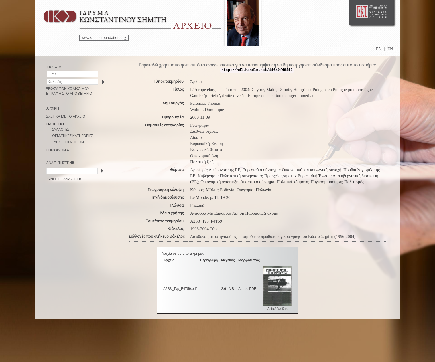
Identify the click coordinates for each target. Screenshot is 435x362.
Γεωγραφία (199, 125)
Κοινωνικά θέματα (206, 149)
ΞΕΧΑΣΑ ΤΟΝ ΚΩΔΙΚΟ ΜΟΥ (67, 88)
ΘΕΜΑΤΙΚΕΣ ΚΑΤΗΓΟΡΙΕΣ (72, 135)
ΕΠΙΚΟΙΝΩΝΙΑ (57, 150)
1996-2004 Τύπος (205, 228)
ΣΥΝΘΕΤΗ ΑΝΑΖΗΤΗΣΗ (65, 178)
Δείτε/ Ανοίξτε (277, 309)
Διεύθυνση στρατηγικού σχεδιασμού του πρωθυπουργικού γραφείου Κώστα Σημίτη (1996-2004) (273, 236)
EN (390, 49)
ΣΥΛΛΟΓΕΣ (60, 129)
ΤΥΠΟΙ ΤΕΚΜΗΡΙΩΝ (68, 142)
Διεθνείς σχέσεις (204, 131)
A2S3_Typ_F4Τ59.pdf (180, 289)
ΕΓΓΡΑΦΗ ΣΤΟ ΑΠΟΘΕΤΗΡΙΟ (69, 93)
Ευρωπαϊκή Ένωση (206, 143)
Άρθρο (196, 81)
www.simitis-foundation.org (104, 37)
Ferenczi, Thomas (205, 103)
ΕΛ (378, 49)
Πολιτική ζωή (202, 161)
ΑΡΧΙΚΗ (52, 108)
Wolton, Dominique (207, 109)
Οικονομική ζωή (204, 155)
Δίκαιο (196, 137)
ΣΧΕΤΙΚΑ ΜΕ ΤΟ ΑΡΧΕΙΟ (65, 116)
